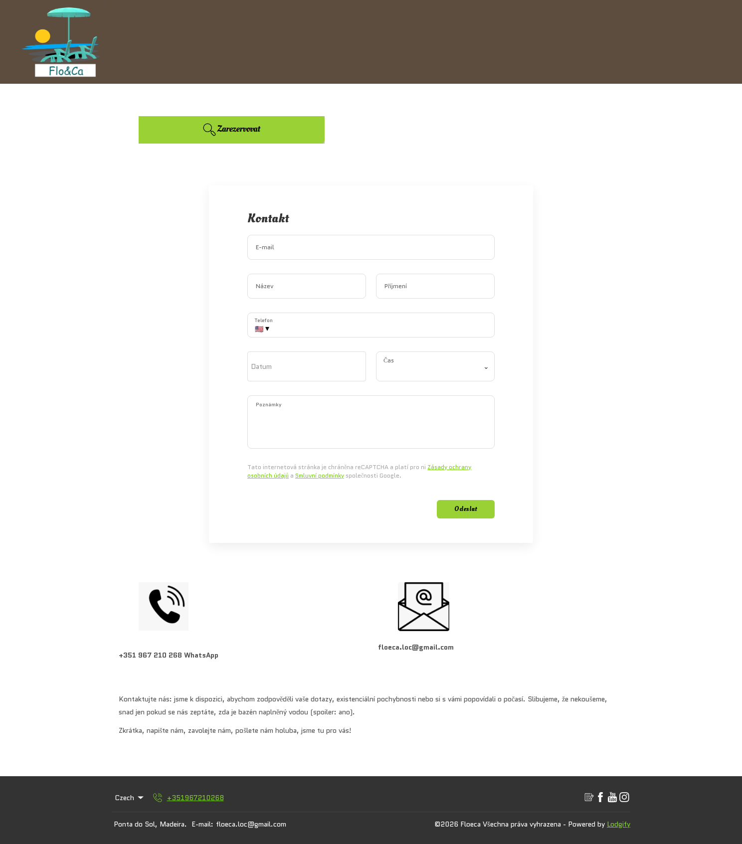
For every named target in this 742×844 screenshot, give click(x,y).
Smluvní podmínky (319, 475)
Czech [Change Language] (130, 798)
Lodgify (618, 824)
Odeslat (465, 508)
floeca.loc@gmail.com (251, 824)
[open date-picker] (306, 366)
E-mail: (202, 824)
